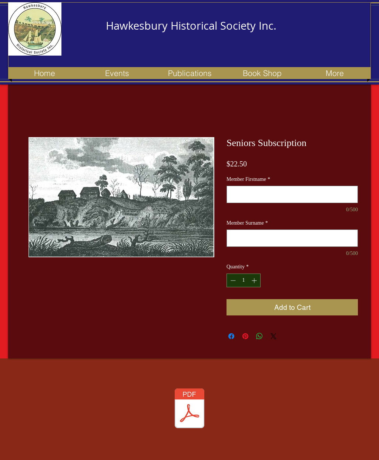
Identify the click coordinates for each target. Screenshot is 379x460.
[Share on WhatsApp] (259, 336)
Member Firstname (248, 179)
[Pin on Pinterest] (245, 336)
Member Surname (247, 223)
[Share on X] (273, 336)
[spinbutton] (243, 280)
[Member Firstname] (292, 194)
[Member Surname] (292, 238)
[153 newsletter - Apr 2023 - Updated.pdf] (189, 409)
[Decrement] (232, 280)
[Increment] (254, 280)
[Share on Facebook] (231, 336)
